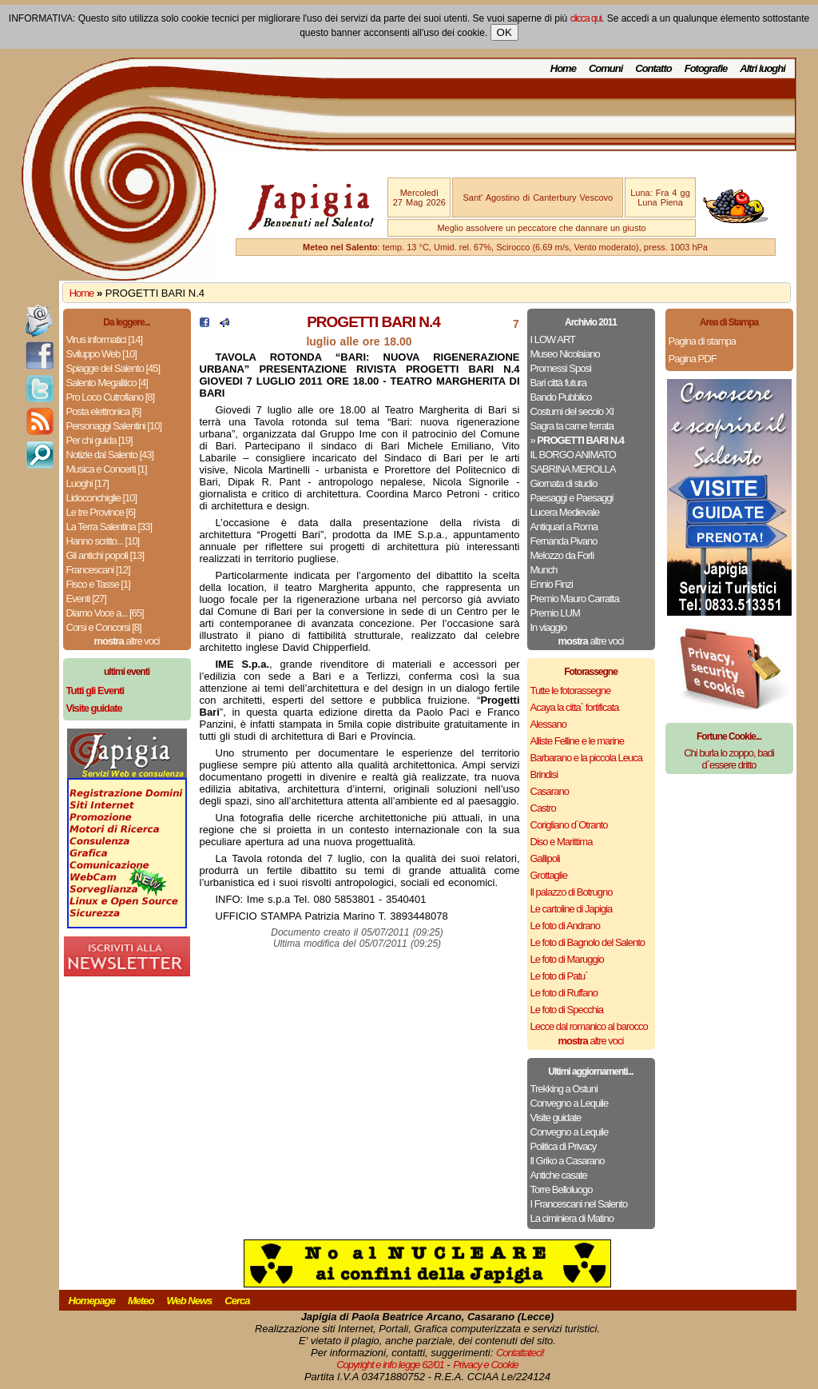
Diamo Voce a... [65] (105, 613)
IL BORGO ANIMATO (573, 455)
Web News (189, 1301)
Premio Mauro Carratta (574, 599)
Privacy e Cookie (485, 1365)
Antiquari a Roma (564, 527)
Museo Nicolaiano (565, 354)
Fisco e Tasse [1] (98, 584)
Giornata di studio (564, 483)
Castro (543, 808)
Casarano (549, 791)
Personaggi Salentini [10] (114, 426)
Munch (544, 570)
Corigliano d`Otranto (569, 825)
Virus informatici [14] (104, 339)
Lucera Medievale (565, 512)
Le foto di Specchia (567, 1010)
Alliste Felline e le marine (577, 741)
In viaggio (548, 627)
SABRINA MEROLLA (573, 469)
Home (563, 68)
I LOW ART (553, 339)
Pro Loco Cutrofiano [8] (110, 397)
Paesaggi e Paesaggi (572, 498)
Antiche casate (558, 1175)
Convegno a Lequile (569, 1103)
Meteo (141, 1301)
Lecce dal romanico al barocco (589, 1026)
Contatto (653, 68)
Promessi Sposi (560, 368)
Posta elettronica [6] (103, 411)
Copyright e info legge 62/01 (390, 1365)
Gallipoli (545, 858)
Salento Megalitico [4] (107, 383)
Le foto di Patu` (559, 976)
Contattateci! (520, 1353)
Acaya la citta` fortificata (574, 707)
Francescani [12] (98, 570)
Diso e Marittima (561, 842)
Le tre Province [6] (101, 512)
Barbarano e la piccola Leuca (586, 758)
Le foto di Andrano (565, 926)
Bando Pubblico (561, 397)
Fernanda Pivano (564, 541)
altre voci (127, 641)
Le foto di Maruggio (567, 959)
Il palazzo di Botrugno (571, 892)
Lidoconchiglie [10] (101, 498)
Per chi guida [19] (99, 440)
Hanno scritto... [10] (103, 541)
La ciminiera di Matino (572, 1218)
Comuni (605, 68)
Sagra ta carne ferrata (572, 426)
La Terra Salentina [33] (109, 527)
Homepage (92, 1301)
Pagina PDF (693, 359)
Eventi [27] (86, 599)
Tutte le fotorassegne (570, 690)
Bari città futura (558, 383)
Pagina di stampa (702, 341)
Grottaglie (548, 875)
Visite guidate (556, 1118)
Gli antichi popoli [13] (105, 555)
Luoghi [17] (87, 483)
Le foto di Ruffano (564, 993)
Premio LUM (555, 613)
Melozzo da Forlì (562, 555)
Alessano (548, 724)
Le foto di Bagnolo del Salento (587, 942)
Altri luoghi (762, 68)
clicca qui (586, 18)
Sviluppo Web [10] (101, 354)
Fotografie (706, 68)
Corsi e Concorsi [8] (103, 627)
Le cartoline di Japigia (571, 909)
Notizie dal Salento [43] (110, 455)
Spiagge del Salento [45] (113, 368)
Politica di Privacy (563, 1146)
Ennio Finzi (551, 584)
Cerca (236, 1301)
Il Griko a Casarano (567, 1161)
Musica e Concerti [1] (106, 469)
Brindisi (544, 774)
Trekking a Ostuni (564, 1089)
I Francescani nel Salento (579, 1204)
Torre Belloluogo (561, 1189)
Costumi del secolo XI (572, 411)
